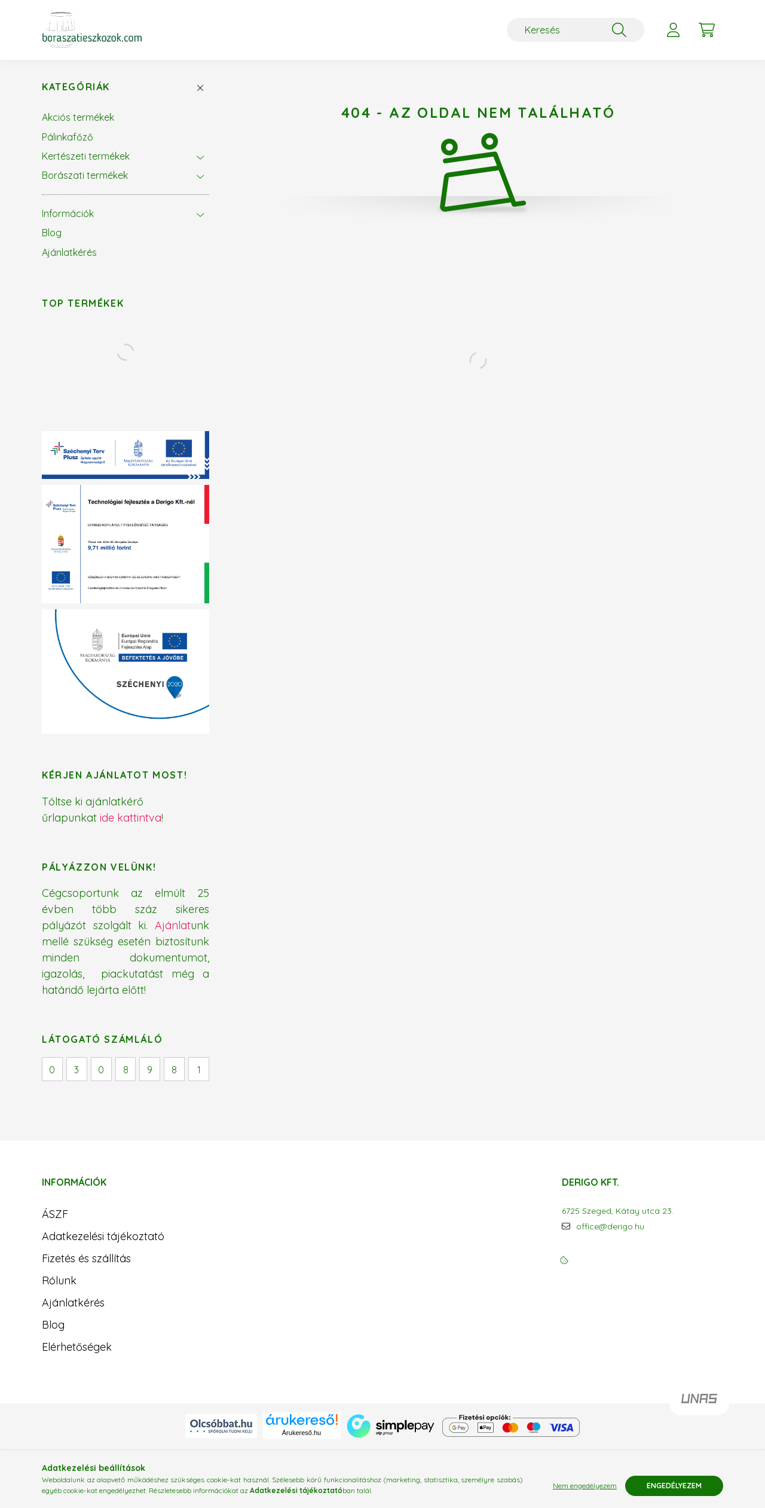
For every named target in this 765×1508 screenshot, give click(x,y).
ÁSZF (55, 1214)
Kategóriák (76, 87)
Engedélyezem (674, 1485)
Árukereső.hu (301, 1432)
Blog (52, 233)
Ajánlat (173, 925)
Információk (68, 213)
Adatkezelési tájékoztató (103, 1236)
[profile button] (673, 30)
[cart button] (706, 30)
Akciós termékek (78, 117)
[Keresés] (575, 30)
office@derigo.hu (610, 1227)
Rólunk (59, 1280)
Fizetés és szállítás (86, 1258)
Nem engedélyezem (585, 1485)
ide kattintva (130, 818)
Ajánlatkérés (69, 252)
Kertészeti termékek (86, 156)
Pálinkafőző (67, 137)
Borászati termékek (85, 175)
